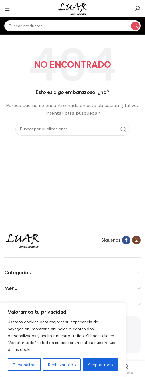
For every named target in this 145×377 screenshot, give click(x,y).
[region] (63, 340)
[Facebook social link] (126, 240)
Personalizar (24, 364)
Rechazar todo (62, 364)
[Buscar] (72, 25)
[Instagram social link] (136, 240)
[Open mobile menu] (7, 8)
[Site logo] (72, 8)
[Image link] (22, 239)
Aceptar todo (100, 364)
